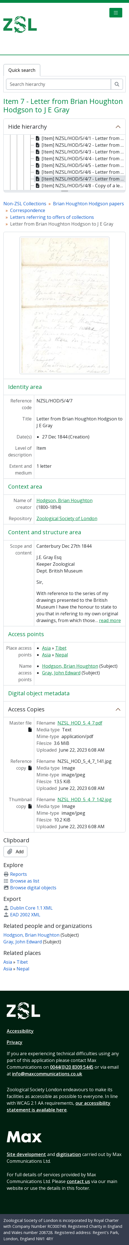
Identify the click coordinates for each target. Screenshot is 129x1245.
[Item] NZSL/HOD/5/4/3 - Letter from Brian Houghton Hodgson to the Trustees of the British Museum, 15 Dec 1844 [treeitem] (79, 151)
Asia (46, 648)
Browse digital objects (29, 888)
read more (110, 620)
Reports (15, 874)
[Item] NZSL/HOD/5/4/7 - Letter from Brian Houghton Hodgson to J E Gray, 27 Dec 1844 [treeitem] (79, 178)
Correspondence (27, 210)
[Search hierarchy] (58, 84)
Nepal (61, 655)
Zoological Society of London (66, 518)
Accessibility (20, 1031)
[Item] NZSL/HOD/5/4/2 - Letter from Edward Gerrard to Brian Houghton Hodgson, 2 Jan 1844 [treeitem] (79, 145)
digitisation (68, 1154)
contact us (78, 1181)
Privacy (14, 1042)
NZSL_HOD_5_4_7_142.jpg (84, 799)
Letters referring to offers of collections (52, 217)
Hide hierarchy (27, 126)
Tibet (60, 648)
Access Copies (26, 709)
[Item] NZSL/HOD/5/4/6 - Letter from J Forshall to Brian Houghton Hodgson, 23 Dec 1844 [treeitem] (79, 172)
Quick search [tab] (21, 70)
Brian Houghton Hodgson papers (88, 204)
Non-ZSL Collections (24, 204)
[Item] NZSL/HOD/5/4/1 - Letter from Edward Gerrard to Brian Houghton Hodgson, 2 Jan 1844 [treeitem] (79, 138)
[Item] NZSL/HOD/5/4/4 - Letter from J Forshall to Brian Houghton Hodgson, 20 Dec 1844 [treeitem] (79, 158)
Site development (26, 1154)
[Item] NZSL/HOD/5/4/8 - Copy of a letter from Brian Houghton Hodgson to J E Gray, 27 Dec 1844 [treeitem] (79, 185)
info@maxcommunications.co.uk (47, 1074)
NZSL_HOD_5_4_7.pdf (79, 723)
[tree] (64, 163)
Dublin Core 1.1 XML (28, 908)
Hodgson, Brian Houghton (64, 500)
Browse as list (21, 881)
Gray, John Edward (61, 673)
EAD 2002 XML (21, 915)
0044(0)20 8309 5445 (71, 1067)
